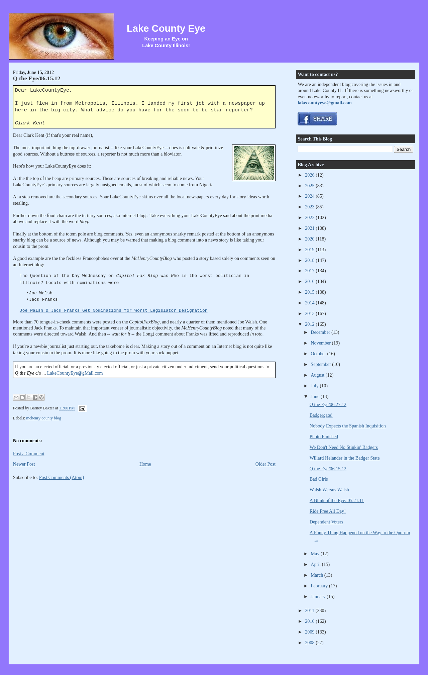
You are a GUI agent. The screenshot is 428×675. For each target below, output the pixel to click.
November (321, 343)
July (315, 385)
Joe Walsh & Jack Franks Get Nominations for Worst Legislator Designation (114, 310)
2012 (310, 324)
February (320, 585)
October (319, 353)
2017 (310, 270)
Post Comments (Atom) (61, 477)
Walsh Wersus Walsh (329, 489)
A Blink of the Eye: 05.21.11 (337, 500)
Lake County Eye (166, 28)
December (321, 332)
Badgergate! (321, 415)
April (316, 564)
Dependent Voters (326, 521)
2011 (310, 610)
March (317, 575)
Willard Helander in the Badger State (345, 458)
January (319, 596)
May (316, 553)
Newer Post (24, 464)
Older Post (265, 464)
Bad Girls (319, 479)
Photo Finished (324, 436)
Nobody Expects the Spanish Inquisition (348, 425)
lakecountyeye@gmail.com (324, 102)
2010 (310, 621)
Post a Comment (28, 453)
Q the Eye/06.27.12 (328, 404)
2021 (310, 228)
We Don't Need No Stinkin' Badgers (344, 447)
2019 (310, 249)
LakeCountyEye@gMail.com (75, 373)
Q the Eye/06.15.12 (37, 78)
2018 (310, 260)
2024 (310, 196)
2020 (310, 239)
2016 (310, 281)
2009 (310, 632)
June (316, 396)
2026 (310, 175)
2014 (310, 302)
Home (145, 464)
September (321, 364)
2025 (310, 185)
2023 (310, 206)
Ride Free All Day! (328, 511)
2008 (310, 642)
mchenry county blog (43, 418)
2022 (310, 217)
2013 (310, 313)
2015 (310, 292)
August (318, 375)
